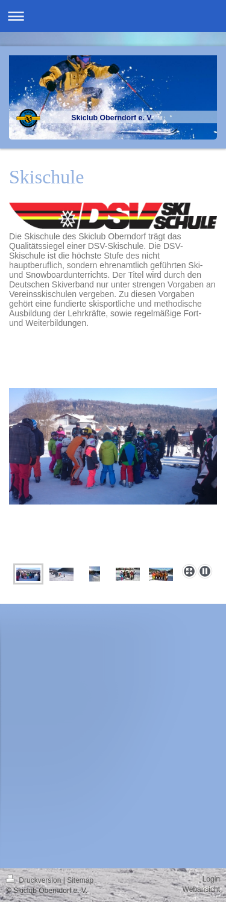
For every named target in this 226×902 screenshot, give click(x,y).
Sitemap (80, 880)
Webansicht (201, 889)
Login (211, 879)
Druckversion (34, 880)
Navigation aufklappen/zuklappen (113, 16)
